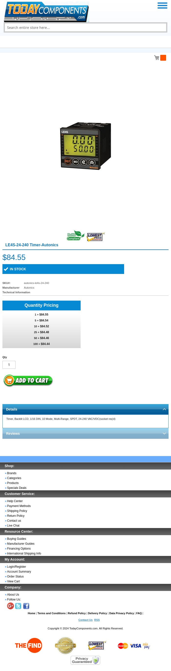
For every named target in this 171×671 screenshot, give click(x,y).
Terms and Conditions (51, 613)
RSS (97, 619)
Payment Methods (19, 506)
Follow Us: (14, 599)
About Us (13, 594)
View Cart (13, 581)
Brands (11, 473)
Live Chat (13, 525)
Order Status (15, 576)
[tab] (85, 409)
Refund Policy (77, 613)
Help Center (15, 501)
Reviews (13, 434)
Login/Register (16, 566)
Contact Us (85, 619)
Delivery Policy (97, 613)
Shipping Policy (17, 511)
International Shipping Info (24, 553)
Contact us (14, 520)
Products (13, 483)
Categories (14, 478)
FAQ (139, 613)
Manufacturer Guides (20, 543)
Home (31, 613)
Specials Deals (16, 488)
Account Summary (19, 571)
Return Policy (15, 516)
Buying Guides (16, 539)
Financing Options (19, 548)
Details (11, 409)
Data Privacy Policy (121, 613)
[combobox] (85, 27)
